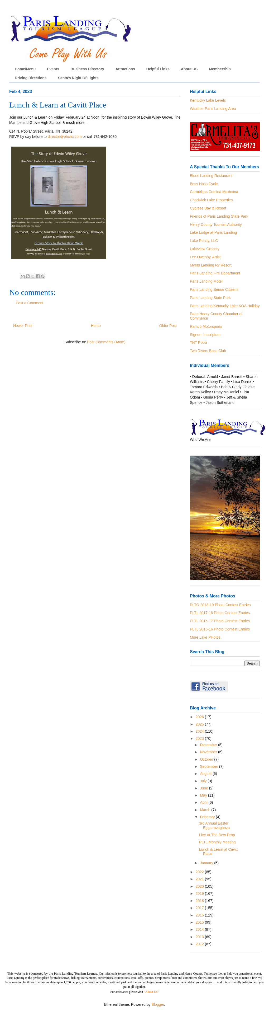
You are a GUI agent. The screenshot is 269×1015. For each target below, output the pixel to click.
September (209, 766)
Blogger (158, 1004)
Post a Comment (29, 303)
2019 (200, 893)
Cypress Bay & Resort (208, 208)
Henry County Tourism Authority (216, 224)
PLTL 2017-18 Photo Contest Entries (220, 613)
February (208, 817)
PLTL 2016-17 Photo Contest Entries (220, 621)
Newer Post (22, 326)
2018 (200, 901)
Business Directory (87, 69)
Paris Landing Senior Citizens (214, 289)
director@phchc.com (65, 136)
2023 (200, 738)
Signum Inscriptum (205, 335)
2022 (200, 872)
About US (189, 69)
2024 (200, 731)
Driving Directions (31, 78)
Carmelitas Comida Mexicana (214, 192)
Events (53, 69)
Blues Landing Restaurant (211, 176)
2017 (200, 908)
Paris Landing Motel (206, 281)
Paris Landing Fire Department (215, 273)
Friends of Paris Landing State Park (219, 216)
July (204, 781)
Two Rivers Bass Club (208, 351)
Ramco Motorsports (206, 326)
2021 (200, 879)
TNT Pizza (198, 342)
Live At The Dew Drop (217, 835)
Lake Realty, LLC (204, 240)
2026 (200, 717)
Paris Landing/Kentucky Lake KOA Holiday (225, 306)
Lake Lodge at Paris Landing (213, 232)
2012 (200, 944)
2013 (200, 937)
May (204, 795)
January (207, 863)
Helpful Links (158, 69)
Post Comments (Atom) (106, 342)
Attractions (125, 69)
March (205, 810)
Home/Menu (25, 69)
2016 (200, 915)
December (209, 745)
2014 (200, 929)
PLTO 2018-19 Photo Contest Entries (220, 605)
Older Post (168, 326)
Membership (219, 69)
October (207, 759)
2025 (200, 724)
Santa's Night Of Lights (78, 78)
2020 (200, 886)
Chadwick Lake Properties (211, 200)
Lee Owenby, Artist (205, 257)
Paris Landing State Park (210, 298)
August (206, 773)
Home (95, 326)
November (209, 752)
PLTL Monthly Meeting (217, 842)
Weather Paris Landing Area (213, 108)
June (204, 788)
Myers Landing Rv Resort (211, 265)
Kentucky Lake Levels (208, 100)
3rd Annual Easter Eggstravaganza (214, 825)
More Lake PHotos (205, 637)
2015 (200, 922)
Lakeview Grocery (204, 249)
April (204, 802)
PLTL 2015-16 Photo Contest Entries (220, 629)
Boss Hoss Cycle (204, 184)
